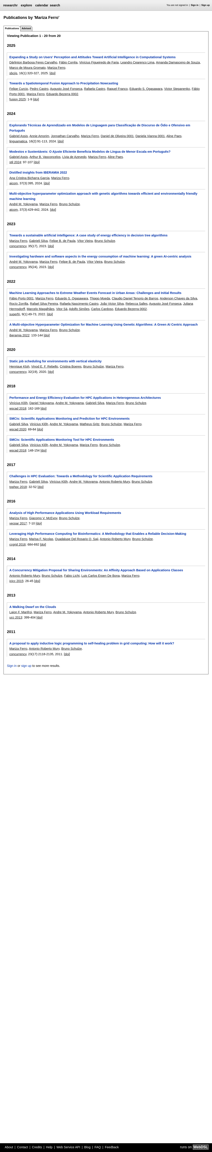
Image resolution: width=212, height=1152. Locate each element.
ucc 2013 (15, 617)
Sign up (205, 5)
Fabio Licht (71, 575)
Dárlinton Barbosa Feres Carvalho (33, 62)
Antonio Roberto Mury (114, 481)
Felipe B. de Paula (63, 241)
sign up (26, 666)
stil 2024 (15, 162)
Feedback (112, 1147)
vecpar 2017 (18, 523)
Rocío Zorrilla (18, 303)
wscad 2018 (17, 408)
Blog (87, 1147)
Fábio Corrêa (68, 62)
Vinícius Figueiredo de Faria (99, 62)
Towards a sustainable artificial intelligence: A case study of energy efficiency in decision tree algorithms (88, 235)
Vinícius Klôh (18, 403)
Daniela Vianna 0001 (150, 136)
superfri (14, 314)
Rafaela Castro (94, 89)
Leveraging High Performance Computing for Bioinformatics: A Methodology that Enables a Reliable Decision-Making (97, 533)
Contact (22, 1147)
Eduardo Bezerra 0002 (62, 94)
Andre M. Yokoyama (69, 403)
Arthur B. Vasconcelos (45, 157)
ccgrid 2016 (17, 544)
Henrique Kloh (19, 366)
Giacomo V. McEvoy (43, 518)
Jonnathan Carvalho (65, 136)
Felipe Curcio (18, 89)
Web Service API (68, 1147)
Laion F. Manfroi (20, 612)
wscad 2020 (17, 429)
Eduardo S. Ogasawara (145, 89)
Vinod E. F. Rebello (44, 366)
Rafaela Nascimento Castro (79, 303)
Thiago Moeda (100, 298)
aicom (13, 183)
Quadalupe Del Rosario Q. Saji (76, 539)
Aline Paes (174, 136)
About (9, 1147)
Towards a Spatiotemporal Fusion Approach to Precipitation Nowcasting (63, 83)
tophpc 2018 (18, 487)
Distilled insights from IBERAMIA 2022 (38, 172)
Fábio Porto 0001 (21, 298)
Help (49, 1147)
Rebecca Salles (136, 303)
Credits (37, 1147)
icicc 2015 (16, 581)
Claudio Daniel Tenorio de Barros (135, 298)
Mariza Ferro (56, 67)
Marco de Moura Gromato (27, 67)
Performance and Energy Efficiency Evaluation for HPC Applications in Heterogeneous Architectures (85, 397)
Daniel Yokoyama (41, 403)
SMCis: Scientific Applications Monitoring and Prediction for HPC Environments (69, 418)
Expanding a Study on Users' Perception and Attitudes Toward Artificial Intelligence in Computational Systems (92, 57)
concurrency (17, 246)
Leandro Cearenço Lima (137, 62)
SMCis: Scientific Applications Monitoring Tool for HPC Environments (61, 439)
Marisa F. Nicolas (41, 539)
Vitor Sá (61, 309)
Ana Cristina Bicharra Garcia (29, 178)
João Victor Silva (112, 303)
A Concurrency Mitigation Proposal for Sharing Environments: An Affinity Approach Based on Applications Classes (96, 570)
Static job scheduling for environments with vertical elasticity (55, 361)
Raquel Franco (117, 89)
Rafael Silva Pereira (44, 303)
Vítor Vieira (85, 241)
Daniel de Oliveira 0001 (117, 136)
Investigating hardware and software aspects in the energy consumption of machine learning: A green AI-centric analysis (100, 256)
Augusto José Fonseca (66, 89)
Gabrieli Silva (38, 241)
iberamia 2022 (19, 335)
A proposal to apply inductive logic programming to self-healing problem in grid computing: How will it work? (91, 643)
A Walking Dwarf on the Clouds (32, 607)
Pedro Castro (39, 89)
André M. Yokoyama (23, 204)
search (55, 5)
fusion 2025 (17, 99)
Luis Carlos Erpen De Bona (100, 575)
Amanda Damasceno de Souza (178, 62)
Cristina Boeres (70, 366)
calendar (41, 5)
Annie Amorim (39, 136)
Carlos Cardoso (102, 309)
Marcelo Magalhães (40, 309)
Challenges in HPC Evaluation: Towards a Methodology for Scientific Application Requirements (80, 476)
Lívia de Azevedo (74, 157)
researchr (10, 5)
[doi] (52, 73)
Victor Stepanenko (177, 89)
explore (26, 5)
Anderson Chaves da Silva (178, 298)
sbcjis (13, 73)
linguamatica (18, 141)
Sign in (195, 5)
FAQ (97, 1147)
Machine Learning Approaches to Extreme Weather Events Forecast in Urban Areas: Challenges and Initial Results (95, 293)
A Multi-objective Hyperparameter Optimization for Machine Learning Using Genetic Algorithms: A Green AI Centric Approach (103, 324)
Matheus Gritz (90, 424)
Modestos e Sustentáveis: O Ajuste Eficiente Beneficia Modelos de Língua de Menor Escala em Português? (89, 151)
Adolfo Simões (79, 309)
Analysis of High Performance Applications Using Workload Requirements (65, 513)
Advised (26, 28)
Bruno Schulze (69, 204)
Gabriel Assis (18, 136)
